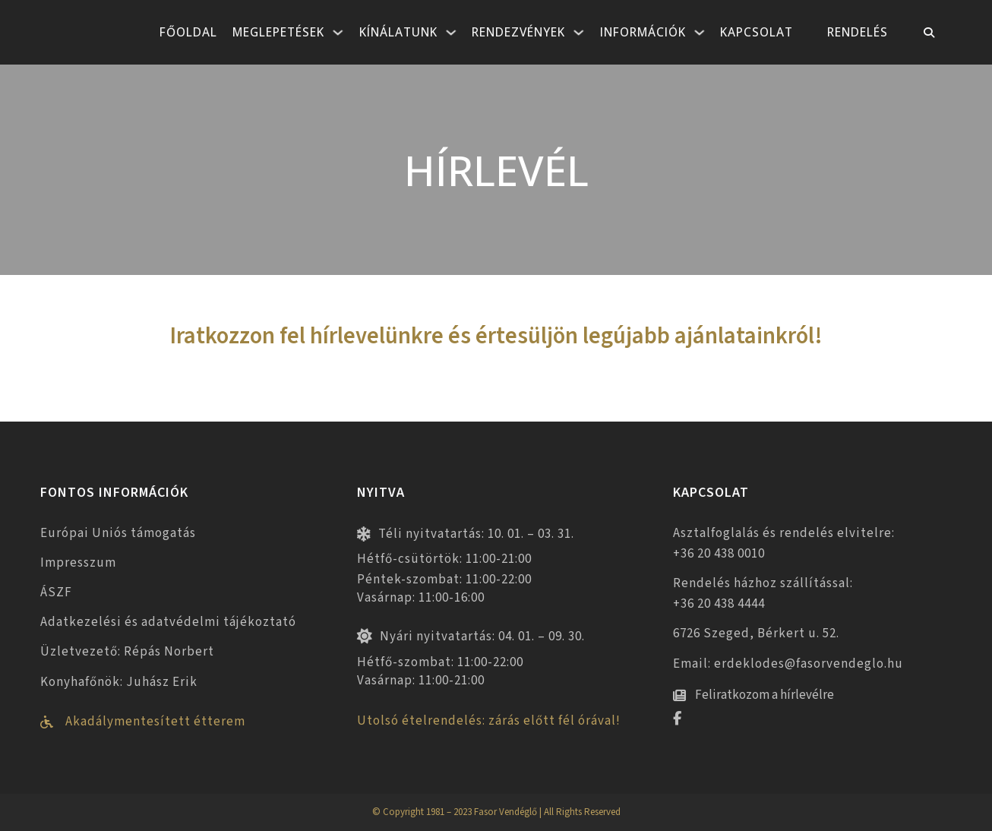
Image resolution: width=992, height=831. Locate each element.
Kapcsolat (756, 32)
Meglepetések (278, 32)
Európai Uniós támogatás (118, 533)
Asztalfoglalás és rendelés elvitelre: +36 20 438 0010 (784, 543)
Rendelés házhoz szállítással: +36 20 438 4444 (763, 593)
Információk (643, 32)
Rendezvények (518, 32)
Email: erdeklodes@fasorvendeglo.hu (788, 664)
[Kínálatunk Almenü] (451, 33)
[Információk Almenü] (699, 33)
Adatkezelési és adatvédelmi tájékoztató (168, 622)
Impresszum (78, 563)
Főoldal (188, 32)
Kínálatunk (398, 32)
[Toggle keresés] (929, 32)
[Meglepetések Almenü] (338, 33)
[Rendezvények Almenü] (579, 33)
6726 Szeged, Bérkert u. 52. (756, 633)
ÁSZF (56, 592)
